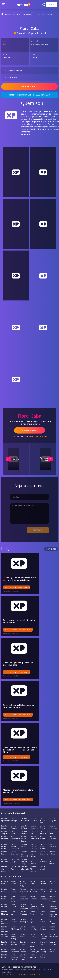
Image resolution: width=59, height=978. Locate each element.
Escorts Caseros (43, 928)
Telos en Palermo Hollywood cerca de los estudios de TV (20, 706)
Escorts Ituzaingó (33, 935)
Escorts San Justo (44, 943)
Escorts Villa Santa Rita (25, 869)
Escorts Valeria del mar (24, 891)
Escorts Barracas (33, 819)
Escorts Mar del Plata (23, 883)
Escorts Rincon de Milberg (53, 913)
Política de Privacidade (30, 969)
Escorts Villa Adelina (52, 921)
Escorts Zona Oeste (34, 928)
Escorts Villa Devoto (33, 861)
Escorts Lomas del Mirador (44, 936)
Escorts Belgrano (52, 819)
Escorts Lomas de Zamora (14, 957)
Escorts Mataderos (5, 837)
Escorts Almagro (14, 819)
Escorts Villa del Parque (24, 861)
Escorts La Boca (34, 832)
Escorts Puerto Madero (43, 846)
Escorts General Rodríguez (14, 936)
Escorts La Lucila (44, 905)
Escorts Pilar (42, 912)
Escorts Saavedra (14, 852)
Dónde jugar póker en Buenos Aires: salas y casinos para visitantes (19, 579)
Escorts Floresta (24, 832)
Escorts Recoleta (52, 845)
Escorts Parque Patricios (33, 846)
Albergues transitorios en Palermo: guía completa (19, 791)
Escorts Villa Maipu (15, 928)
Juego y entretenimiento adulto (17, 587)
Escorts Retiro (4, 852)
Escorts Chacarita (34, 827)
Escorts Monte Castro (24, 838)
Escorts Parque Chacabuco (15, 846)
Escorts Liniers (52, 832)
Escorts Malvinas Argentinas (53, 906)
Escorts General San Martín (24, 906)
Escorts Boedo (4, 827)
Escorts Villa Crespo (15, 860)
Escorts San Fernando (4, 921)
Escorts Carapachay (44, 897)
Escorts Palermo (52, 837)
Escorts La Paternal (44, 832)
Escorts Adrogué (4, 950)
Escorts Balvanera (25, 819)
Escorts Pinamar (4, 890)
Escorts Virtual (43, 868)
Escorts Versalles (4, 860)
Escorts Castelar (52, 928)
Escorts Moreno (14, 943)
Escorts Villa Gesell (53, 890)
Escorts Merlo (4, 943)
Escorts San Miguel (24, 920)
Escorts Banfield (23, 950)
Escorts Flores (14, 832)
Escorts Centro (13, 882)
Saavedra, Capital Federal (31, 33)
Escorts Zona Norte (13, 898)
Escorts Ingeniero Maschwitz (34, 906)
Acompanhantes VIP (38, 436)
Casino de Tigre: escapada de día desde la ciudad (18, 663)
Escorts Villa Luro (43, 860)
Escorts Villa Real (15, 868)
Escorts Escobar (4, 905)
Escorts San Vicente (44, 956)
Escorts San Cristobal (24, 853)
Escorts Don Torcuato (52, 898)
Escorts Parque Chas (24, 846)
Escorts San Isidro (14, 920)
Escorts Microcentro (15, 837)
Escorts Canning (43, 950)
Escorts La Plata (5, 882)
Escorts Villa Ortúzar (52, 861)
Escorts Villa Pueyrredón (5, 869)
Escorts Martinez (4, 912)
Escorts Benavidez (24, 897)
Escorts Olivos (32, 912)
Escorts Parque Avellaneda (5, 846)
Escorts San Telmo (44, 852)
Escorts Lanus (4, 956)
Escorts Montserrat (34, 837)
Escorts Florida (13, 905)
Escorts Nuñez (43, 837)
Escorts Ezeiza (52, 950)
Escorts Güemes (43, 882)
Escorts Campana (33, 897)
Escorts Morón (23, 943)
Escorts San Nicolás (33, 853)
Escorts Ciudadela (5, 935)
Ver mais (51, 548)
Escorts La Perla (53, 882)
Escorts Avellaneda (15, 950)
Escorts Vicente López (42, 921)
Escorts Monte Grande (23, 957)
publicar (52, 4)
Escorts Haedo (23, 935)
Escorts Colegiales (53, 827)
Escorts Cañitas (24, 827)
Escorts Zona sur (52, 943)
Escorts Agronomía (5, 819)
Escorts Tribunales (53, 852)
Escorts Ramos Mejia (32, 944)
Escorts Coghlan (43, 827)
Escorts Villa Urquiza (33, 869)
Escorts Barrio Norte (43, 820)
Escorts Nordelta (23, 912)
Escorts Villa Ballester (4, 929)
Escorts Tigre (32, 920)
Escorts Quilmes (33, 956)
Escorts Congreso (5, 832)
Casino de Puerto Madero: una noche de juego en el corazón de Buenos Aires (20, 749)
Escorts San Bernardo (34, 890)
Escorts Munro (13, 912)
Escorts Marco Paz (53, 935)
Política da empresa (10, 969)
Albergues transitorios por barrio (18, 630)
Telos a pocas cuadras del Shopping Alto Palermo (19, 621)
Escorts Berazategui (34, 950)
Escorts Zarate (23, 928)
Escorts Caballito (14, 827)
